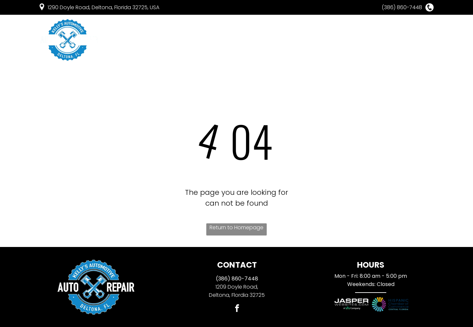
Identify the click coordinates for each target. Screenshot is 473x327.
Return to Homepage (236, 227)
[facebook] (237, 309)
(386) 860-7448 (237, 278)
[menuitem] (144, 39)
